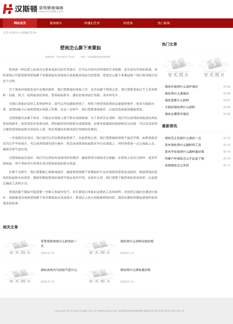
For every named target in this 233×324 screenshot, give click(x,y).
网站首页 (20, 23)
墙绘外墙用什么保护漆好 (181, 86)
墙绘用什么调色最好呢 (135, 270)
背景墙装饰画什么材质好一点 (59, 243)
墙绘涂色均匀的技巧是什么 (59, 270)
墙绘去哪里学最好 (177, 114)
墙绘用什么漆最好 (177, 93)
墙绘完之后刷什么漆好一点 (183, 138)
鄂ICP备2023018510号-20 (169, 311)
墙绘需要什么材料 (177, 100)
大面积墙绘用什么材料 (180, 107)
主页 (5, 32)
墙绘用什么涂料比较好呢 (137, 241)
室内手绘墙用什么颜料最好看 (184, 151)
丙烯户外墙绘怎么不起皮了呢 (184, 158)
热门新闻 (164, 23)
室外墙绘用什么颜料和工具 (183, 145)
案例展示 (56, 23)
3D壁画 (128, 23)
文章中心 (14, 32)
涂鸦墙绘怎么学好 (177, 165)
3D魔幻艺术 (92, 23)
